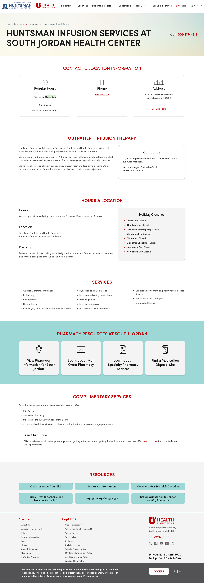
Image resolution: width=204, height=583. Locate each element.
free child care (150, 441)
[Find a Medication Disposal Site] (165, 358)
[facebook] (155, 543)
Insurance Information (102, 486)
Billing (24, 532)
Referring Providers (30, 557)
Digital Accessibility (73, 545)
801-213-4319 (187, 34)
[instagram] (172, 543)
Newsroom (26, 553)
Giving (24, 545)
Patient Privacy (72, 532)
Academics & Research (32, 528)
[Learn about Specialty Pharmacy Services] (123, 358)
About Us (25, 524)
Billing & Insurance (162, 5)
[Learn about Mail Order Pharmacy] (81, 358)
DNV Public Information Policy (78, 553)
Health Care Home (15, 24)
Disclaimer (69, 541)
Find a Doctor (66, 5)
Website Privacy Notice (75, 549)
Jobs (23, 541)
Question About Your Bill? (45, 486)
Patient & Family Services (102, 498)
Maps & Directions (29, 549)
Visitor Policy (70, 537)
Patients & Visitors (103, 5)
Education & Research (132, 5)
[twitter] (150, 543)
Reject (178, 571)
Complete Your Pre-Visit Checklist (158, 486)
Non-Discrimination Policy (76, 557)
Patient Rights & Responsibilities (80, 528)
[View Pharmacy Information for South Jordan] (39, 358)
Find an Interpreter (30, 537)
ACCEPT (158, 571)
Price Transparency (73, 524)
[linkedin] (167, 543)
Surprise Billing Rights (74, 561)
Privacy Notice (91, 576)
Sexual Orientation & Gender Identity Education (158, 498)
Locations (83, 5)
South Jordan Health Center (56, 24)
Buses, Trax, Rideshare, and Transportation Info (46, 498)
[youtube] (161, 543)
